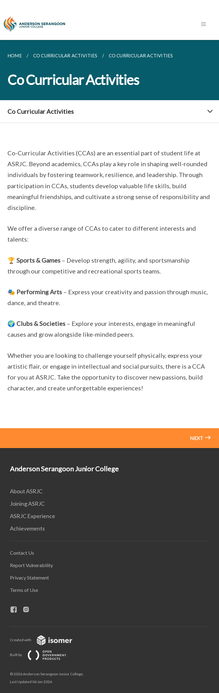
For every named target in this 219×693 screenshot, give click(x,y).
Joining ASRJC (27, 503)
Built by (43, 654)
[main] (109, 244)
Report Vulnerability (31, 565)
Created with (46, 639)
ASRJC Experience (32, 516)
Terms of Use (24, 590)
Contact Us (22, 553)
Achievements (27, 528)
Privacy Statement (29, 577)
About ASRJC (26, 491)
